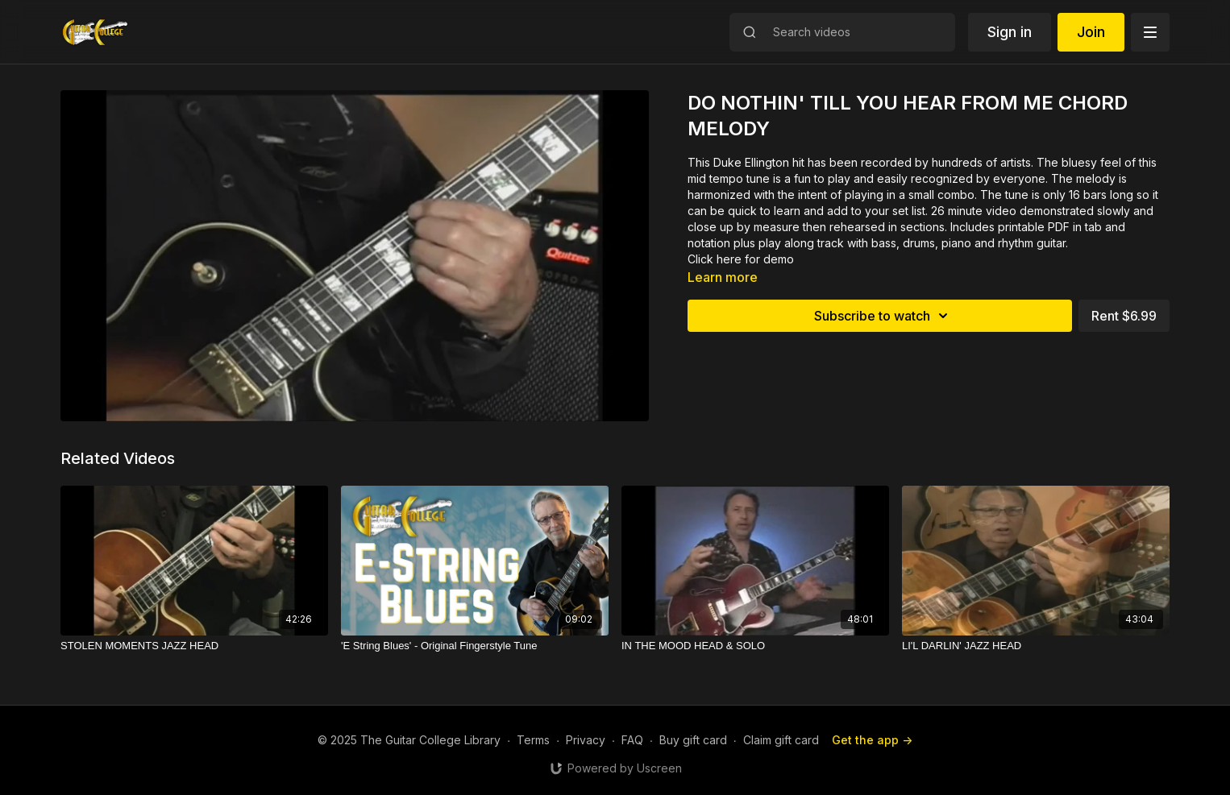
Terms (533, 740)
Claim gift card (781, 740)
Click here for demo (741, 259)
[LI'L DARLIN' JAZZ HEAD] (1036, 646)
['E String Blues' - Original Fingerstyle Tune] (475, 646)
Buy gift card (693, 740)
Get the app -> (872, 740)
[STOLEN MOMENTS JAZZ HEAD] (194, 646)
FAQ (632, 740)
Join (1091, 31)
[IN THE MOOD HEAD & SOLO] (755, 646)
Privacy (585, 740)
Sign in (1009, 31)
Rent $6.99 (1124, 316)
